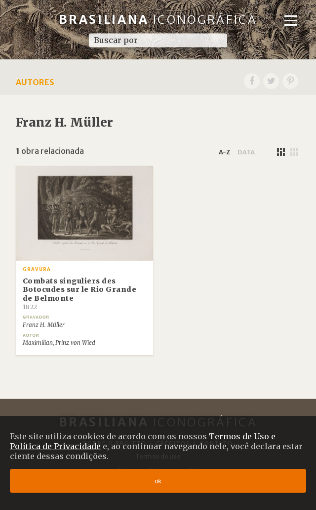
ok (158, 481)
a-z (224, 152)
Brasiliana (158, 19)
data (246, 152)
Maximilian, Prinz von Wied (59, 342)
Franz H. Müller (44, 325)
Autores (35, 82)
